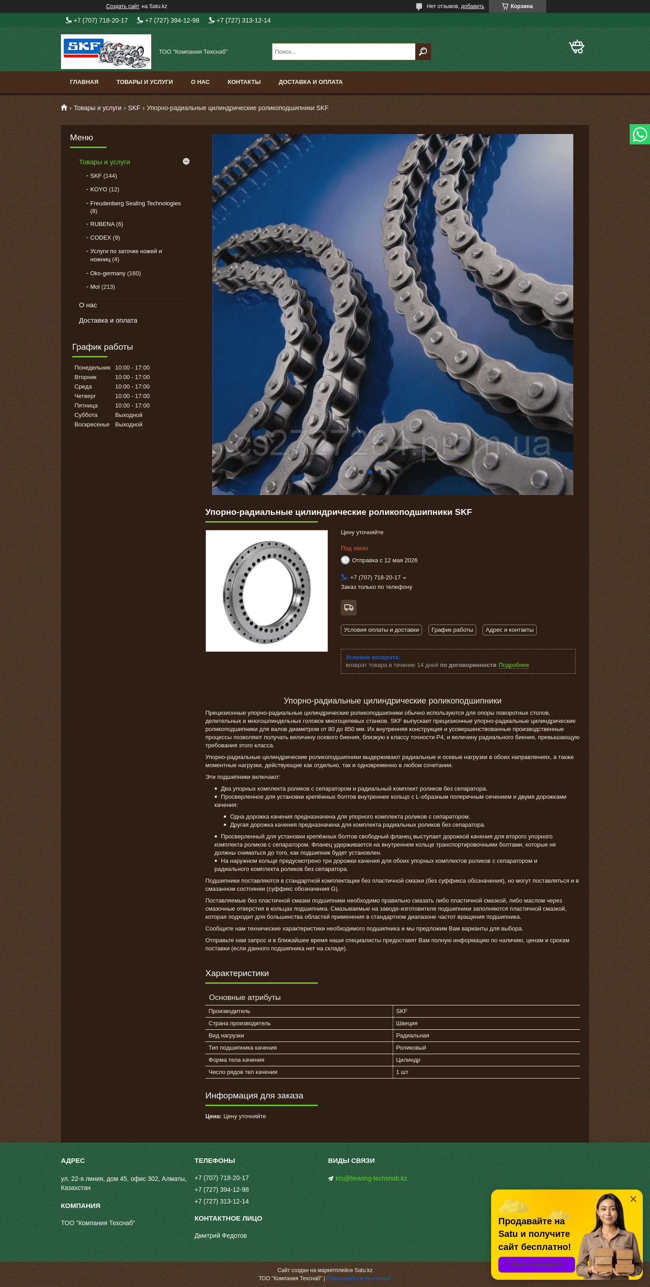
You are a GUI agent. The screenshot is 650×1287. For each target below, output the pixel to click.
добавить (472, 6)
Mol (95, 286)
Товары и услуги (144, 82)
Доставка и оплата (311, 82)
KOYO (98, 189)
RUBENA (102, 224)
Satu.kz (363, 1270)
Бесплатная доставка (349, 608)
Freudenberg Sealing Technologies (135, 203)
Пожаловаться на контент (359, 1278)
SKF (134, 107)
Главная (84, 82)
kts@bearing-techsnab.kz (371, 1178)
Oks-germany (107, 273)
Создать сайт (122, 6)
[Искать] (423, 51)
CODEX (100, 237)
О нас (200, 82)
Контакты (244, 82)
